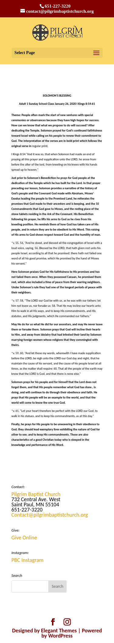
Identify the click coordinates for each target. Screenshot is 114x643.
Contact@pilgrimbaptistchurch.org (50, 514)
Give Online (24, 537)
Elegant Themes (59, 630)
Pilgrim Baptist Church (36, 494)
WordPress (60, 635)
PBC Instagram (27, 560)
